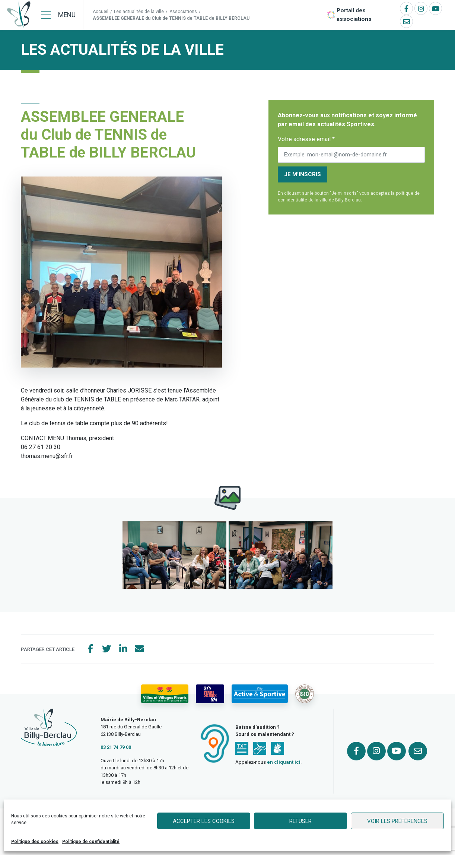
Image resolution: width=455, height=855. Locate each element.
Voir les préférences (397, 821)
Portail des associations (354, 14)
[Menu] (58, 14)
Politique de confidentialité (91, 841)
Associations (183, 11)
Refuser (300, 821)
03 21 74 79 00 (116, 747)
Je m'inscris (302, 174)
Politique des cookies (34, 841)
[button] (174, 555)
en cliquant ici (283, 762)
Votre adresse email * (306, 139)
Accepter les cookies (204, 821)
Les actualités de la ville (139, 11)
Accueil (100, 11)
